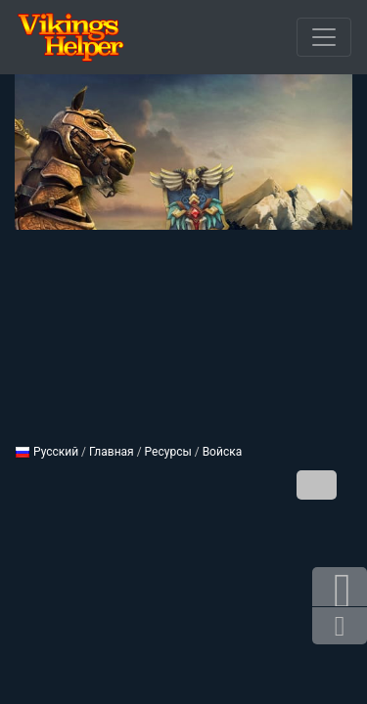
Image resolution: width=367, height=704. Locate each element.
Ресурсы (168, 452)
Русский (46, 452)
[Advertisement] (183, 329)
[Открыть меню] (324, 37)
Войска (223, 452)
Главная (111, 452)
